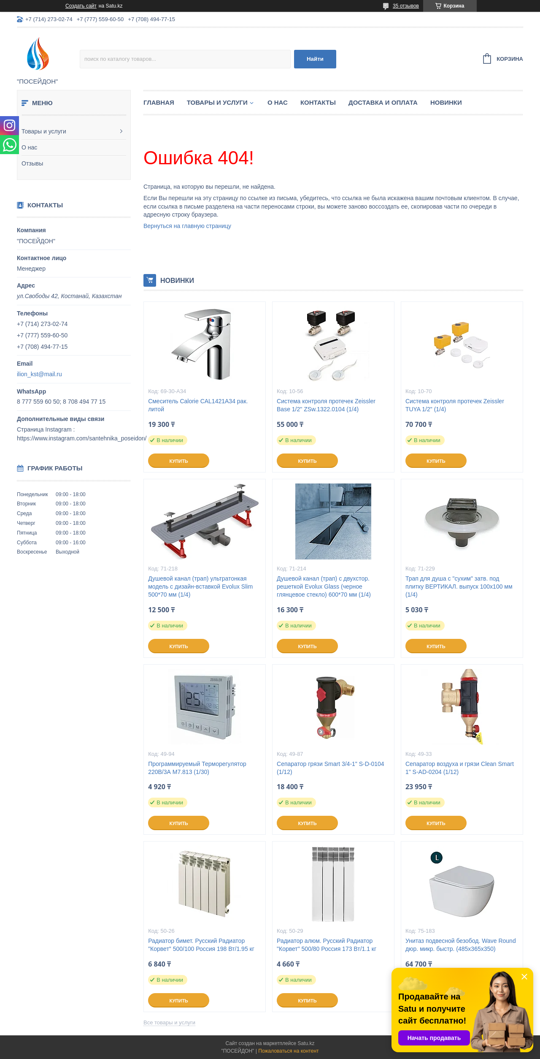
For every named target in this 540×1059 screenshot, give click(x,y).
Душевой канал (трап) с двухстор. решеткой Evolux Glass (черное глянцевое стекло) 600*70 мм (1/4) (324, 586)
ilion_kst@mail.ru (39, 374)
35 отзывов (406, 6)
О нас (29, 147)
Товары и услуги (44, 131)
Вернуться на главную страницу (187, 226)
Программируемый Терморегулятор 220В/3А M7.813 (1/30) (197, 767)
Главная (158, 102)
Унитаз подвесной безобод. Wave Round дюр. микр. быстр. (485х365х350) (460, 944)
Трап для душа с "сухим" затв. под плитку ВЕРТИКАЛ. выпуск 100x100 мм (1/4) (459, 586)
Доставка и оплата (383, 102)
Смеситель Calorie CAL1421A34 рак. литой (198, 405)
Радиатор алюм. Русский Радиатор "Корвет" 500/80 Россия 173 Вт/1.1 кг (326, 944)
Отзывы (32, 163)
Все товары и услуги (169, 1022)
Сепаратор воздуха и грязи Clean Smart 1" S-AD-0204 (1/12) (459, 767)
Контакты (318, 102)
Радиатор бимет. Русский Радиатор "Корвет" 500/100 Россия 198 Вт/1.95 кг (201, 944)
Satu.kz (305, 1043)
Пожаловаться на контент (288, 1051)
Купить (178, 461)
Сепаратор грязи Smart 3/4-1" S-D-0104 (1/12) (330, 767)
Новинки (446, 102)
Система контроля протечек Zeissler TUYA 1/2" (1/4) (454, 405)
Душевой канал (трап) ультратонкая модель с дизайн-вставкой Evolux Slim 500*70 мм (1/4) (200, 586)
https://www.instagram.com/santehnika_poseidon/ (81, 438)
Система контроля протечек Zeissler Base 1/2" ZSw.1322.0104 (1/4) (326, 405)
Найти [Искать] (315, 59)
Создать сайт (81, 6)
